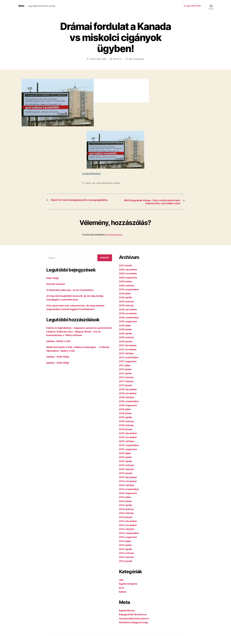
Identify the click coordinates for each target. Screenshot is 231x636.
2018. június (126, 329)
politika (117, 183)
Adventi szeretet (56, 284)
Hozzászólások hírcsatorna (134, 618)
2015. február (127, 469)
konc (22, 5)
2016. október (127, 397)
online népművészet (104, 183)
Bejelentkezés (127, 610)
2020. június (126, 281)
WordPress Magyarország (134, 622)
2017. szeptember (129, 357)
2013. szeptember (129, 533)
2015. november (128, 437)
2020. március (127, 285)
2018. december (128, 309)
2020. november (128, 273)
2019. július (125, 293)
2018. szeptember (129, 317)
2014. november (128, 481)
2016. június (126, 413)
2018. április (126, 333)
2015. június (126, 457)
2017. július (125, 365)
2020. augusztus (128, 277)
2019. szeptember (129, 289)
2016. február (127, 425)
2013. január (126, 561)
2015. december (128, 433)
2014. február (127, 513)
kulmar (123, 591)
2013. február (127, 557)
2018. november (128, 313)
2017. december (128, 345)
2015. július (125, 453)
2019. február (127, 305)
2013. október (127, 529)
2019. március (127, 301)
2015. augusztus (128, 449)
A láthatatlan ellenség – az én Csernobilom (70, 290)
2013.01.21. (117, 59)
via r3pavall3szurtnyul (91, 173)
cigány (88, 183)
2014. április (126, 505)
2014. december (128, 477)
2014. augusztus (128, 493)
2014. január (126, 517)
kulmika (50, 341)
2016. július (125, 409)
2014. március (127, 509)
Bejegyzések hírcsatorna (133, 614)
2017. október (127, 353)
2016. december (128, 389)
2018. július (125, 325)
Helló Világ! (53, 278)
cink (93, 183)
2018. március (127, 337)
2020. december (128, 269)
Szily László (101, 59)
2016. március (127, 421)
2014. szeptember (129, 489)
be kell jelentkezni (114, 235)
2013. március (127, 553)
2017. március (127, 377)
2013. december (128, 521)
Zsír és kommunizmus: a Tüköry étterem (69, 335)
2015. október (127, 441)
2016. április (126, 417)
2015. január (126, 473)
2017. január (126, 385)
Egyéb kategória (128, 584)
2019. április (126, 297)
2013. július (125, 541)
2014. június (126, 501)
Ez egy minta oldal (192, 6)
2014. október (127, 485)
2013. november (128, 525)
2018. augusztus (128, 321)
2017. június (126, 369)
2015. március (127, 465)
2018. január (126, 341)
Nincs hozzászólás (137, 59)
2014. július (125, 497)
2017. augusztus (128, 361)
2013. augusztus (128, 537)
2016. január (126, 429)
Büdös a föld (64, 341)
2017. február (126, 381)
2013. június (126, 545)
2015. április (126, 461)
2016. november (128, 393)
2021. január (126, 265)
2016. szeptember (129, 401)
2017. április (126, 373)
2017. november (128, 349)
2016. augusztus (128, 405)
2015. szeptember (129, 445)
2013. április (126, 549)
